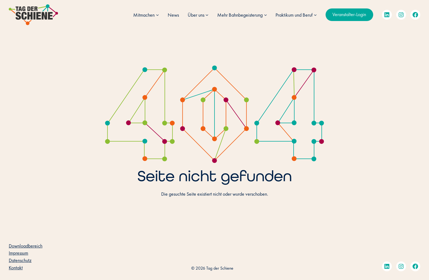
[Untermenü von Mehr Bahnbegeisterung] (265, 14)
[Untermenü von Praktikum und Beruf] (315, 14)
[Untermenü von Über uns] (206, 14)
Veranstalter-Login (349, 14)
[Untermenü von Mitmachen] (157, 14)
